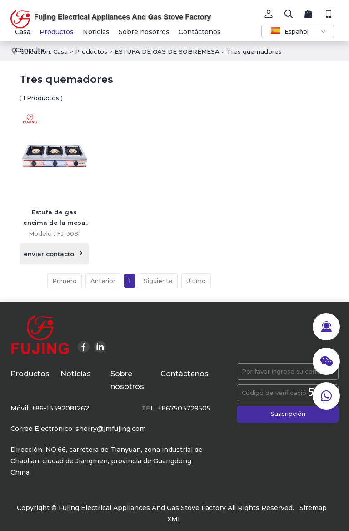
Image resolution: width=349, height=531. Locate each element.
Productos (57, 32)
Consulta (29, 50)
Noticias (96, 32)
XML (174, 519)
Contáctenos (200, 32)
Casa (22, 32)
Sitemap (313, 508)
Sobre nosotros (144, 32)
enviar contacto (54, 253)
